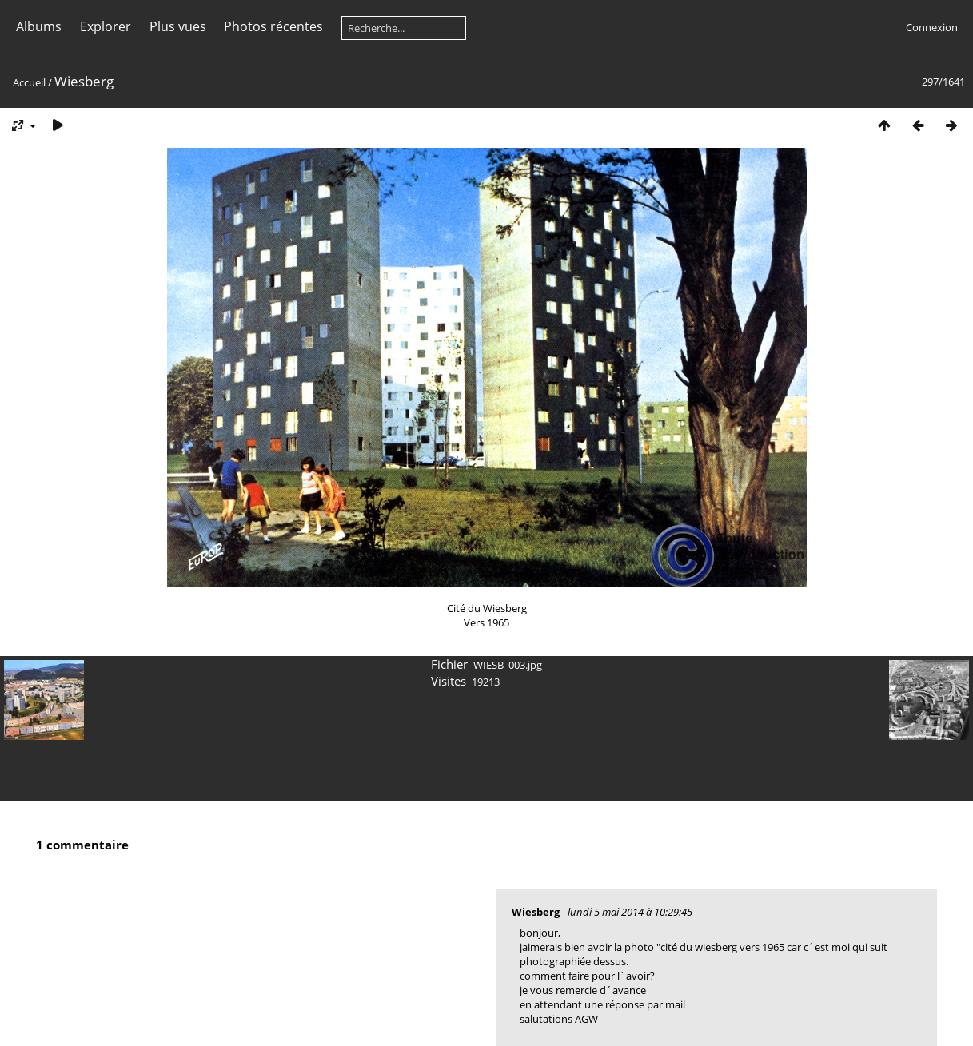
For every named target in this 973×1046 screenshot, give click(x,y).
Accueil (29, 82)
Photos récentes (273, 26)
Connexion (932, 27)
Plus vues (178, 26)
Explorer (105, 26)
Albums (39, 26)
